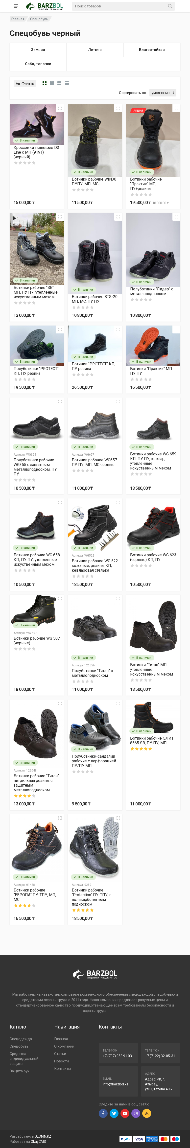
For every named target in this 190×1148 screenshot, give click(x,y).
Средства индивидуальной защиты (24, 1059)
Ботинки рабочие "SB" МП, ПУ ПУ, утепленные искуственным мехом (36, 292)
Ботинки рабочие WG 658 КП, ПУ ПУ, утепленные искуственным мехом (37, 560)
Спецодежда (21, 1039)
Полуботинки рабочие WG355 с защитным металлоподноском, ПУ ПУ (35, 467)
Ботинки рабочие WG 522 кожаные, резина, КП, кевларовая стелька (95, 566)
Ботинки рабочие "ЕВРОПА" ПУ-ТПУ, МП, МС (35, 895)
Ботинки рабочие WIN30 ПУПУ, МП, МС (94, 181)
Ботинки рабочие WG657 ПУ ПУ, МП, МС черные (94, 462)
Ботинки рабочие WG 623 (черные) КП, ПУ (153, 557)
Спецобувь (39, 19)
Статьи (60, 1054)
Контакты (62, 1068)
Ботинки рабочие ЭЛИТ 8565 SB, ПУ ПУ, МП (152, 740)
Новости (61, 1061)
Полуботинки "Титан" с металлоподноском (92, 673)
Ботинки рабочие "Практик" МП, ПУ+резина (146, 184)
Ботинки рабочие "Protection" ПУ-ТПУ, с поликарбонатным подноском (91, 897)
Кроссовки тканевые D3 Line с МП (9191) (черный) (36, 152)
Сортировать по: (133, 93)
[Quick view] (60, 108)
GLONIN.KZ (43, 1136)
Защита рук (19, 1071)
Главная (61, 1039)
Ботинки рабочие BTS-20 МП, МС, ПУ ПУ (95, 299)
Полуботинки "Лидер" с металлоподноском (151, 291)
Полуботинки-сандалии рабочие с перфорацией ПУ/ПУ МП (94, 761)
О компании (64, 1046)
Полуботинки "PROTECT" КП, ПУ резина (36, 371)
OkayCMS (38, 1142)
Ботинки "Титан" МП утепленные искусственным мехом (151, 669)
